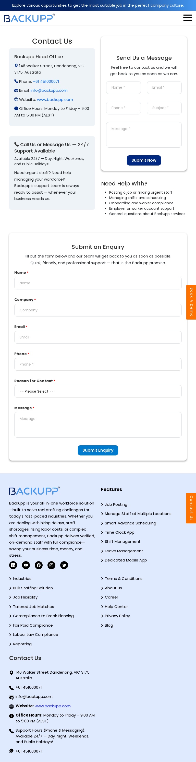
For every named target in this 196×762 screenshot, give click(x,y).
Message (24, 408)
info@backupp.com (49, 90)
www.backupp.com (55, 99)
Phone (21, 353)
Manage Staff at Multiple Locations (138, 513)
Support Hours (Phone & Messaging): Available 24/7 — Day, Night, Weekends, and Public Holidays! (52, 736)
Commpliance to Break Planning (43, 615)
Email (20, 326)
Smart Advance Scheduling (130, 523)
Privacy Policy (117, 615)
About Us (113, 588)
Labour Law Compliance (35, 634)
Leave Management (124, 551)
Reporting (22, 644)
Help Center (116, 606)
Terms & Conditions (123, 578)
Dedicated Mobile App (126, 560)
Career (111, 597)
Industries (22, 578)
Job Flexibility (25, 597)
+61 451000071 (46, 81)
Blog (109, 625)
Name (21, 272)
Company (25, 299)
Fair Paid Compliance (33, 625)
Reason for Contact (34, 380)
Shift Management (123, 541)
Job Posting (116, 504)
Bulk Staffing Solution (33, 588)
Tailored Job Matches (33, 606)
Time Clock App (119, 532)
